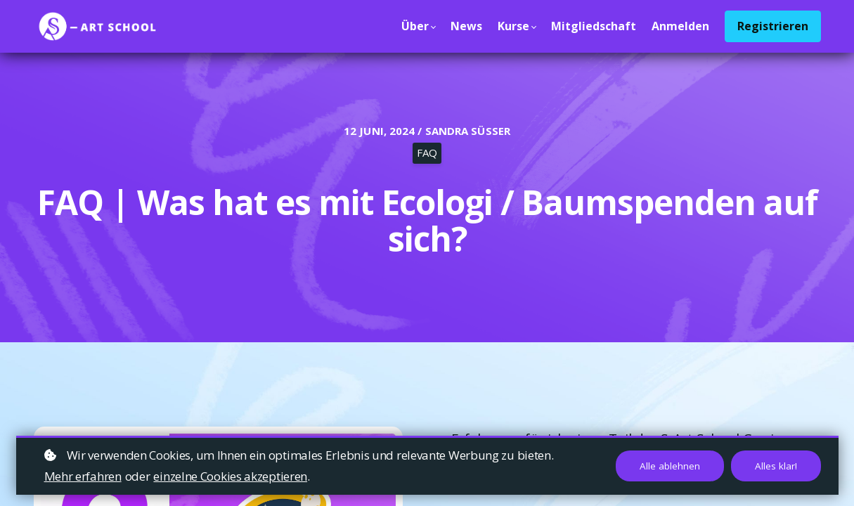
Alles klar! (776, 466)
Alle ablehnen (670, 466)
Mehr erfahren (83, 476)
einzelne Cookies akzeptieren (230, 476)
